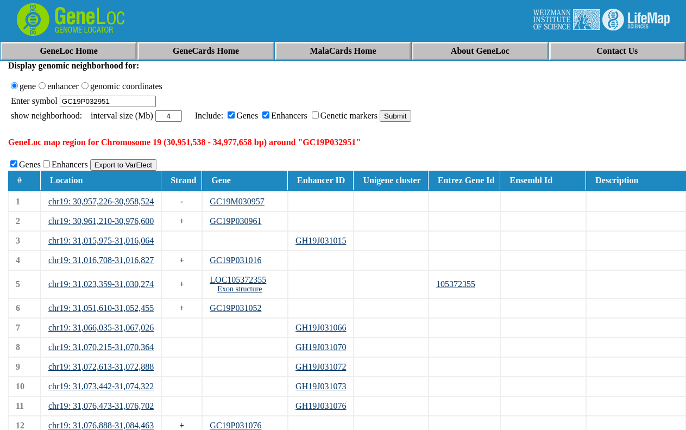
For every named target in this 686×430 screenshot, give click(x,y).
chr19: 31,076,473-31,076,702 (101, 405)
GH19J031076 (320, 405)
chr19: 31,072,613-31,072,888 (101, 366)
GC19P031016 (235, 260)
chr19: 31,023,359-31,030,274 (101, 284)
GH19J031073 (320, 386)
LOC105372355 (238, 279)
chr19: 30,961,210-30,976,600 (101, 221)
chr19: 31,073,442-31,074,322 (101, 386)
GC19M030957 (237, 201)
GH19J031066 (320, 327)
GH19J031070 (320, 347)
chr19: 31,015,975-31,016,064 (101, 240)
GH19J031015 (320, 240)
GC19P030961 (235, 221)
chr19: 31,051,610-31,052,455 (101, 308)
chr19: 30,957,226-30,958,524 (101, 201)
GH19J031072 (320, 366)
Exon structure (239, 289)
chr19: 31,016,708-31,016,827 (101, 260)
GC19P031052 (235, 308)
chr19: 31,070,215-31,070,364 (101, 347)
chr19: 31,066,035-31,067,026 (101, 327)
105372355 (455, 284)
